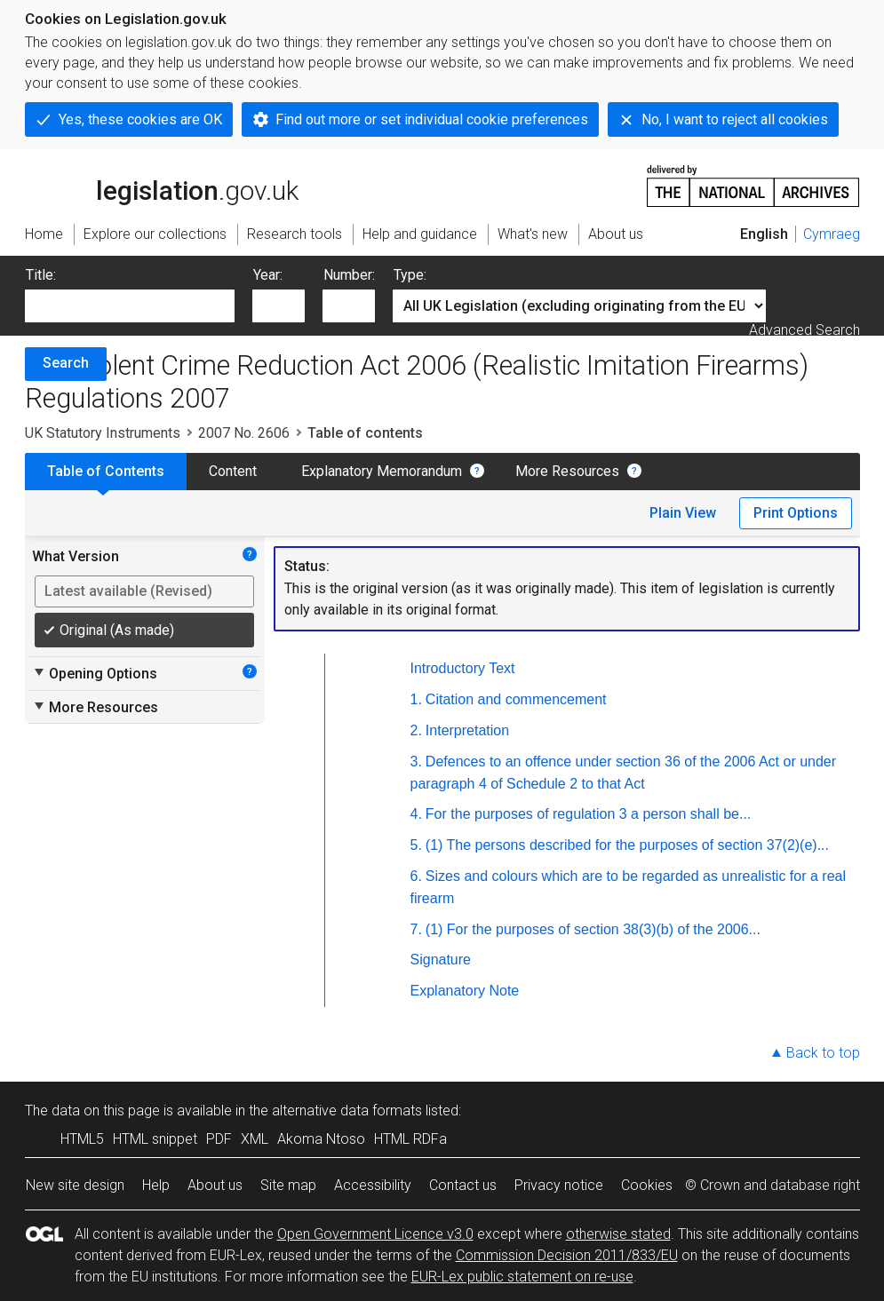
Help (156, 1185)
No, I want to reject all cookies (734, 119)
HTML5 (82, 1138)
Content (233, 471)
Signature (441, 959)
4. (416, 813)
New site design (75, 1185)
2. (416, 730)
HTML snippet (155, 1138)
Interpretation (467, 730)
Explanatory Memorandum (381, 471)
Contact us (463, 1185)
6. (416, 876)
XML (254, 1138)
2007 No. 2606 (244, 432)
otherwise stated (618, 1234)
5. (416, 845)
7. (416, 929)
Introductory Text (462, 668)
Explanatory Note (465, 990)
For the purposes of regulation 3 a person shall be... (588, 813)
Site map (288, 1185)
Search (66, 362)
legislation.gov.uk (162, 184)
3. (416, 761)
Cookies (647, 1185)
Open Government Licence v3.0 (375, 1234)
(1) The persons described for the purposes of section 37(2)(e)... (627, 845)
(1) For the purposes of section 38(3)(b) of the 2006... (593, 929)
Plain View (682, 512)
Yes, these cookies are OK (140, 119)
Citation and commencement (516, 699)
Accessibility (372, 1185)
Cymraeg (831, 234)
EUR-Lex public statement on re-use (522, 1276)
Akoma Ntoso (321, 1138)
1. (416, 699)
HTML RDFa (410, 1138)
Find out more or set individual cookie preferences (431, 119)
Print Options (795, 512)
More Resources (567, 471)
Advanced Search (804, 329)
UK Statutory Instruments (102, 432)
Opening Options (94, 673)
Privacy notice (558, 1185)
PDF (219, 1138)
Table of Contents (105, 471)
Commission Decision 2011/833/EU (567, 1255)
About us (215, 1185)
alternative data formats (347, 1110)
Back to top (823, 1052)
